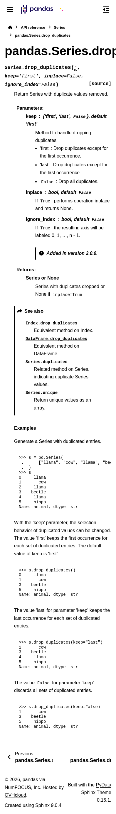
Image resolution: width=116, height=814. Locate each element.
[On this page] (106, 9)
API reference (33, 27)
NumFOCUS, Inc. (23, 787)
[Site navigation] (10, 9)
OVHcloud (15, 795)
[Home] (10, 27)
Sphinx (42, 805)
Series (59, 27)
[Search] (94, 9)
